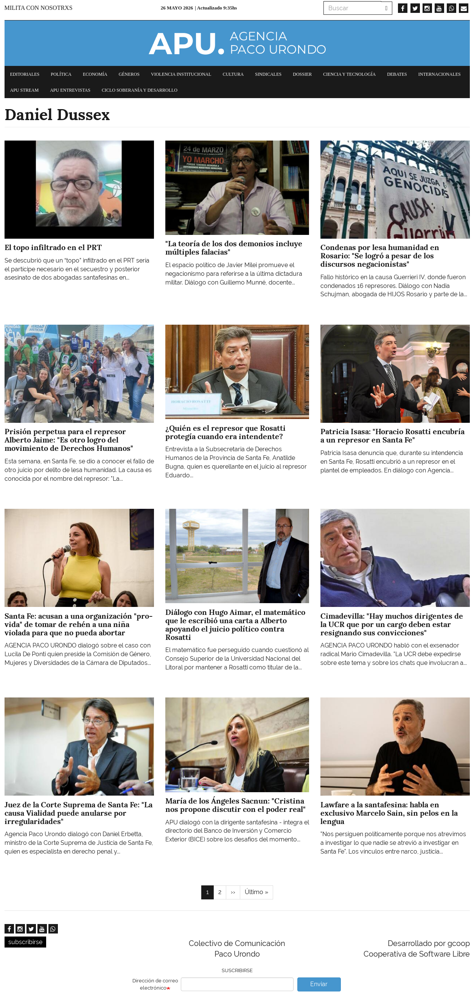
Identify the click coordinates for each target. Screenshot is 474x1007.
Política (61, 74)
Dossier (302, 74)
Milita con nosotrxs (39, 8)
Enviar (319, 984)
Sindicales (268, 74)
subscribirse (25, 942)
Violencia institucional (181, 74)
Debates (397, 74)
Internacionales (439, 74)
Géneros (129, 74)
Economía (95, 74)
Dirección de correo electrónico (155, 984)
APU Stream (24, 90)
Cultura (233, 74)
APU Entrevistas (70, 90)
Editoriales (25, 74)
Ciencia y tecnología (349, 74)
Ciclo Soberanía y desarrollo (139, 90)
